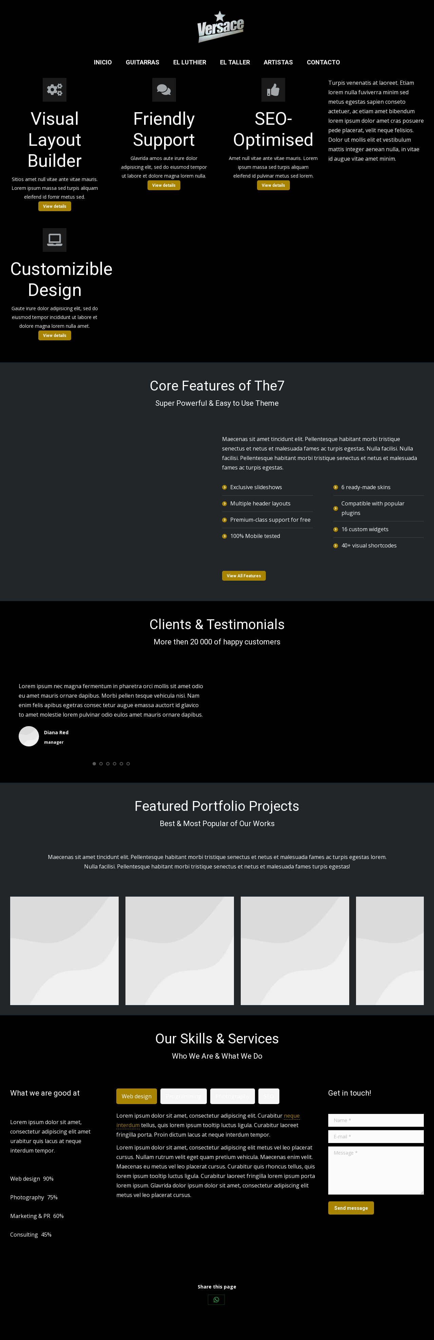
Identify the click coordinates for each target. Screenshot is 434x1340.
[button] (94, 763)
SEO (269, 1096)
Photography (233, 1096)
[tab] (136, 1096)
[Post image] (64, 951)
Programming (183, 1096)
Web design (137, 1096)
